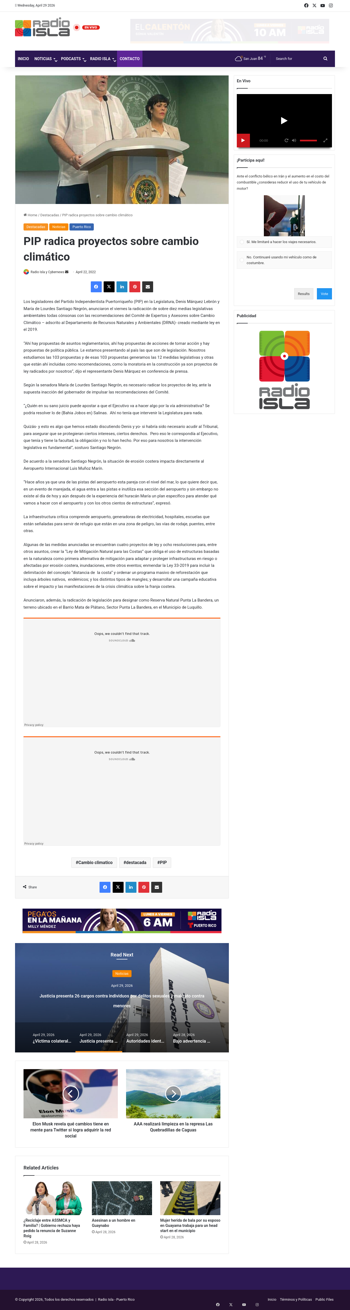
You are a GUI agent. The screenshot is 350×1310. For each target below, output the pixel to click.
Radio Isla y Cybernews (50, 272)
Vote (324, 294)
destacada (136, 863)
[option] (122, 998)
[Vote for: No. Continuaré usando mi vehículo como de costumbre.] (284, 260)
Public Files (325, 1300)
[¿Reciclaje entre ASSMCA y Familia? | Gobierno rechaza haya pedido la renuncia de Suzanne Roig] (54, 1198)
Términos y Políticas (296, 1300)
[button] (284, 215)
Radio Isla (100, 59)
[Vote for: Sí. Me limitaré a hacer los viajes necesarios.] (284, 221)
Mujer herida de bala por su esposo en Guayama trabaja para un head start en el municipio (190, 1226)
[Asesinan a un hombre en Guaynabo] (122, 1198)
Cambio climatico (95, 863)
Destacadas (49, 215)
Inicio (23, 59)
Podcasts (71, 59)
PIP (163, 863)
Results (304, 294)
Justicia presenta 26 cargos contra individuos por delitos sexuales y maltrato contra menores (122, 999)
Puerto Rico (81, 227)
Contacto (130, 59)
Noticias (43, 59)
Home (30, 215)
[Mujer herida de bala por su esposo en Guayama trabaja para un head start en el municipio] (190, 1198)
